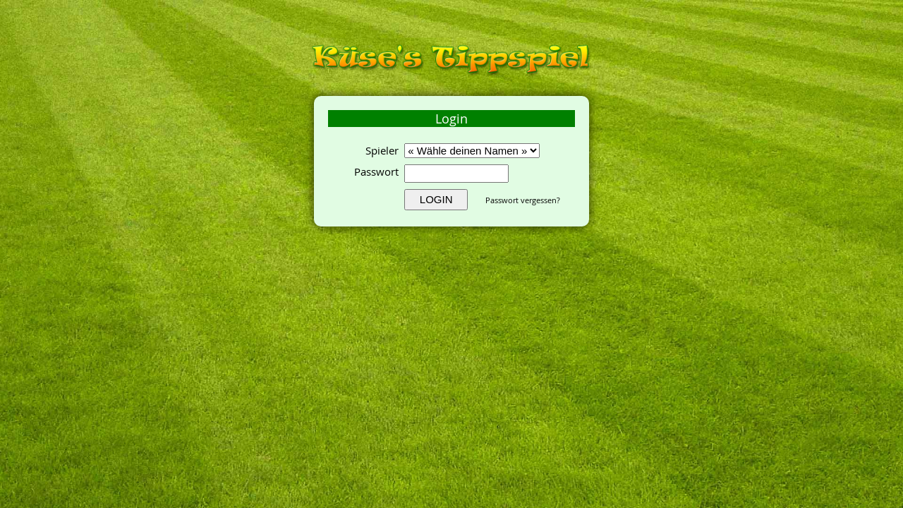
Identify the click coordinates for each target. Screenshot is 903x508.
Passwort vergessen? (522, 200)
